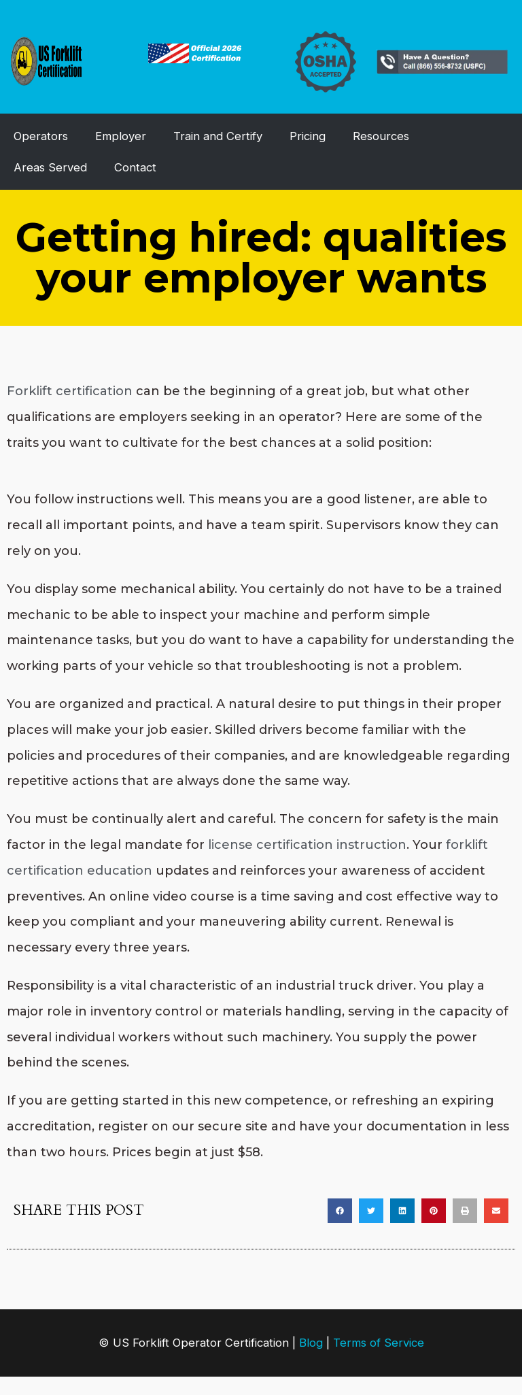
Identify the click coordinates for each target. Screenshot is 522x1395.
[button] (340, 1210)
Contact (135, 167)
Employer (120, 136)
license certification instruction (307, 844)
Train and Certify (217, 136)
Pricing (308, 136)
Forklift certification (70, 391)
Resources (381, 136)
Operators (41, 136)
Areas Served (50, 167)
